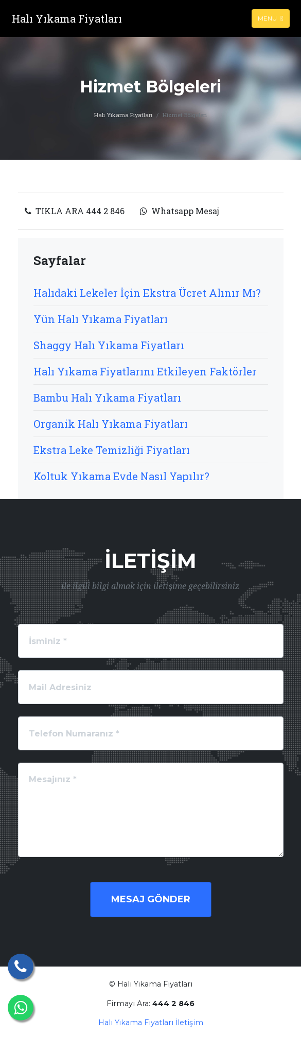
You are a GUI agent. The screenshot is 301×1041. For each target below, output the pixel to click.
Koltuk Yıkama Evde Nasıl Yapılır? (121, 476)
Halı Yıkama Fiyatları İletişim (150, 1022)
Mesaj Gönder (150, 899)
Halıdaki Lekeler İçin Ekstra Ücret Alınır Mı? (147, 292)
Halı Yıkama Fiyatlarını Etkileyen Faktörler (145, 371)
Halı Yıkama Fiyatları (123, 115)
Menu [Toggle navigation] (270, 18)
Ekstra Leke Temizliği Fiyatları (111, 450)
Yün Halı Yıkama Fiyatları (100, 319)
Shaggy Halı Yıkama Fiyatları (108, 345)
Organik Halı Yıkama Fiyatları (110, 423)
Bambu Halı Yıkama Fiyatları (107, 397)
